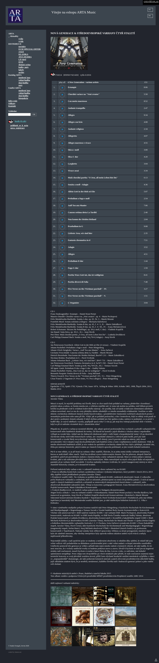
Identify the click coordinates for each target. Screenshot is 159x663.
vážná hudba (24, 80)
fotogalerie (23, 98)
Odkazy (11, 103)
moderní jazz (24, 77)
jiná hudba (23, 82)
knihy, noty (24, 67)
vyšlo (21, 39)
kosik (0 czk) (20, 121)
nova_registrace (18, 128)
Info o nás (12, 101)
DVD (21, 62)
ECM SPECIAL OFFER (30, 49)
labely (21, 70)
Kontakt (12, 106)
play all (62, 82)
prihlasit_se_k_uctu (19, 125)
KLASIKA (23, 54)
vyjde (21, 41)
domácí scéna (25, 64)
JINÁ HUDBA (25, 57)
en (150, 15)
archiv (21, 72)
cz (150, 9)
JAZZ (21, 51)
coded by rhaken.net (15, 652)
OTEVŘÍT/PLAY (151, 1)
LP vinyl (22, 59)
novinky (22, 46)
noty (21, 85)
